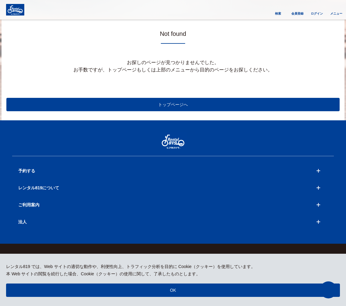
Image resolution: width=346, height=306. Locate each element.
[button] (328, 289)
